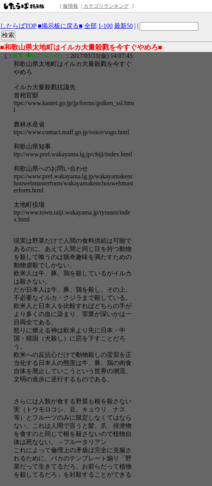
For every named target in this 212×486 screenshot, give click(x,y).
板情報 (70, 6)
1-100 (105, 25)
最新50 (123, 25)
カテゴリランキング (106, 6)
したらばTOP (18, 25)
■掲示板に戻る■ (60, 25)
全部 (90, 25)
